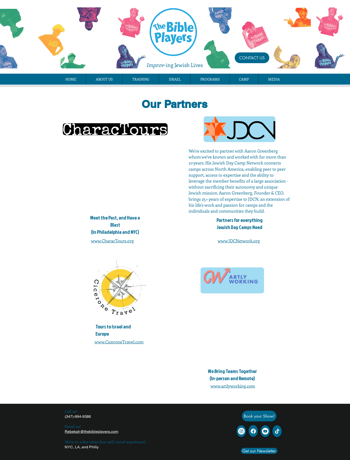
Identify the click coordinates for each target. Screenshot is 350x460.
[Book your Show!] (259, 416)
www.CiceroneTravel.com (119, 342)
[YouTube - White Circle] (265, 431)
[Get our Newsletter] (259, 451)
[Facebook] (253, 431)
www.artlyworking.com (233, 386)
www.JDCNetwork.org (239, 241)
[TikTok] (277, 431)
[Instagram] (241, 431)
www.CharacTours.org (112, 241)
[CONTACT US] (252, 57)
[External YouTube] (115, 178)
